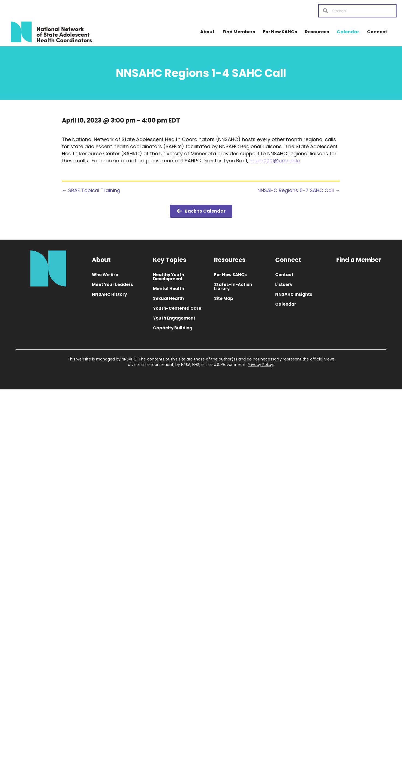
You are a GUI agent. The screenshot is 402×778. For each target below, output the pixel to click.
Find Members (239, 32)
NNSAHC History (109, 294)
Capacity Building (172, 328)
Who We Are (105, 275)
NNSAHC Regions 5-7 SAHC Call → (298, 190)
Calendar (348, 32)
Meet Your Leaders (112, 284)
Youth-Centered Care (177, 308)
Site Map (223, 298)
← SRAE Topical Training (91, 190)
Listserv (283, 284)
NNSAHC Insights (293, 294)
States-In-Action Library (233, 286)
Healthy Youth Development (168, 277)
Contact (284, 275)
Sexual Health (168, 298)
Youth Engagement (174, 318)
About (207, 32)
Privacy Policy (260, 364)
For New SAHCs (280, 32)
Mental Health (168, 288)
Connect (377, 32)
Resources (317, 32)
